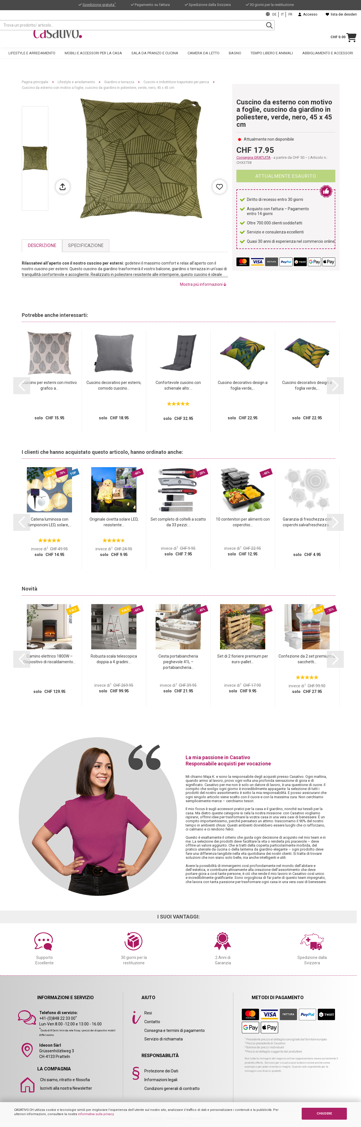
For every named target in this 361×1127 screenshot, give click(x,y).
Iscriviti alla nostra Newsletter (66, 1088)
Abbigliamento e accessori (327, 58)
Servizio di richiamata (163, 1039)
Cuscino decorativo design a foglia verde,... (243, 385)
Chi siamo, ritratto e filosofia (65, 1079)
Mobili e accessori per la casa (93, 58)
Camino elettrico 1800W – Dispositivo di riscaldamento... (49, 659)
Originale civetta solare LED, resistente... (114, 522)
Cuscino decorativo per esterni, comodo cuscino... (113, 385)
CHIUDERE (324, 1113)
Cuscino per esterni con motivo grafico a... (49, 385)
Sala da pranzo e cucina (154, 58)
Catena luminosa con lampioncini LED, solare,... (49, 522)
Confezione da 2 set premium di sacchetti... (307, 659)
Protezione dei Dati (161, 1071)
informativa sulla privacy (96, 1114)
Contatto (152, 1021)
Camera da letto (203, 58)
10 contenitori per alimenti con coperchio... (243, 522)
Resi (148, 1013)
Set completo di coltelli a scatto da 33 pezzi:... (178, 522)
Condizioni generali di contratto (172, 1088)
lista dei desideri (341, 14)
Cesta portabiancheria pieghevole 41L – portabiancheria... (178, 662)
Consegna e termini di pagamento (174, 1030)
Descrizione (42, 245)
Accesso (307, 14)
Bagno (235, 58)
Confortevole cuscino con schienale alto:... (178, 385)
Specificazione (85, 245)
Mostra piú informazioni (203, 284)
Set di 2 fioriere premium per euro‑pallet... (242, 659)
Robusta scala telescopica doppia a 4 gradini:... (114, 659)
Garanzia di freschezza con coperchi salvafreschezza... (307, 522)
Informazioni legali (160, 1079)
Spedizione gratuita (99, 5)
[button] (21, 385)
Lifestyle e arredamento (31, 58)
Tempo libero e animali (272, 58)
